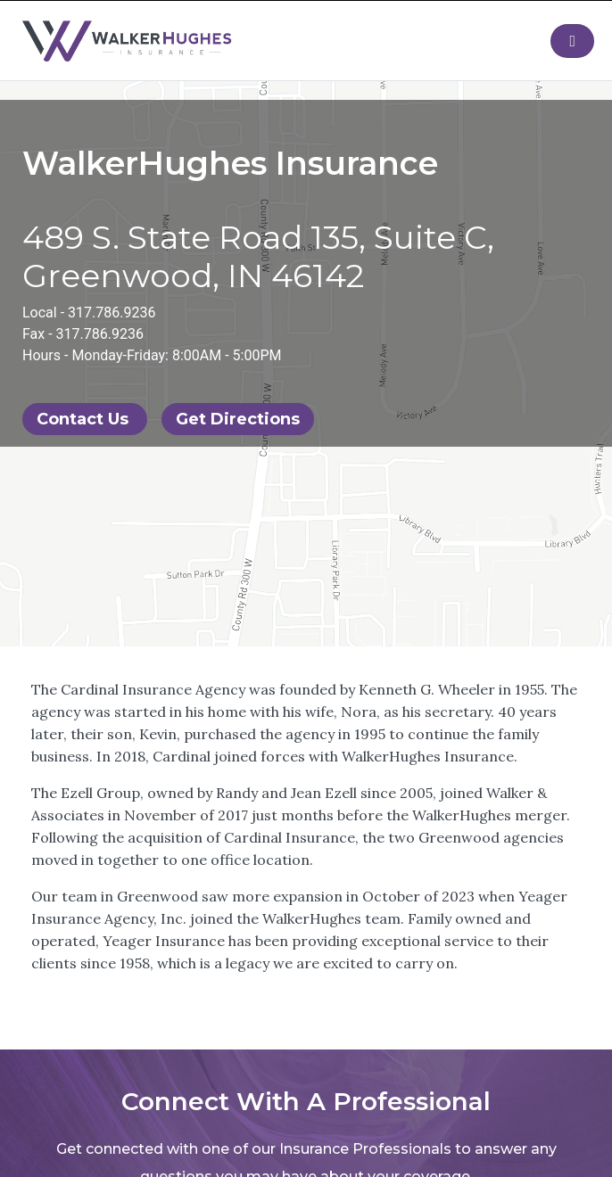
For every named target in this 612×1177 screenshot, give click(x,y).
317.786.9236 (111, 312)
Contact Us (85, 419)
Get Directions (238, 419)
